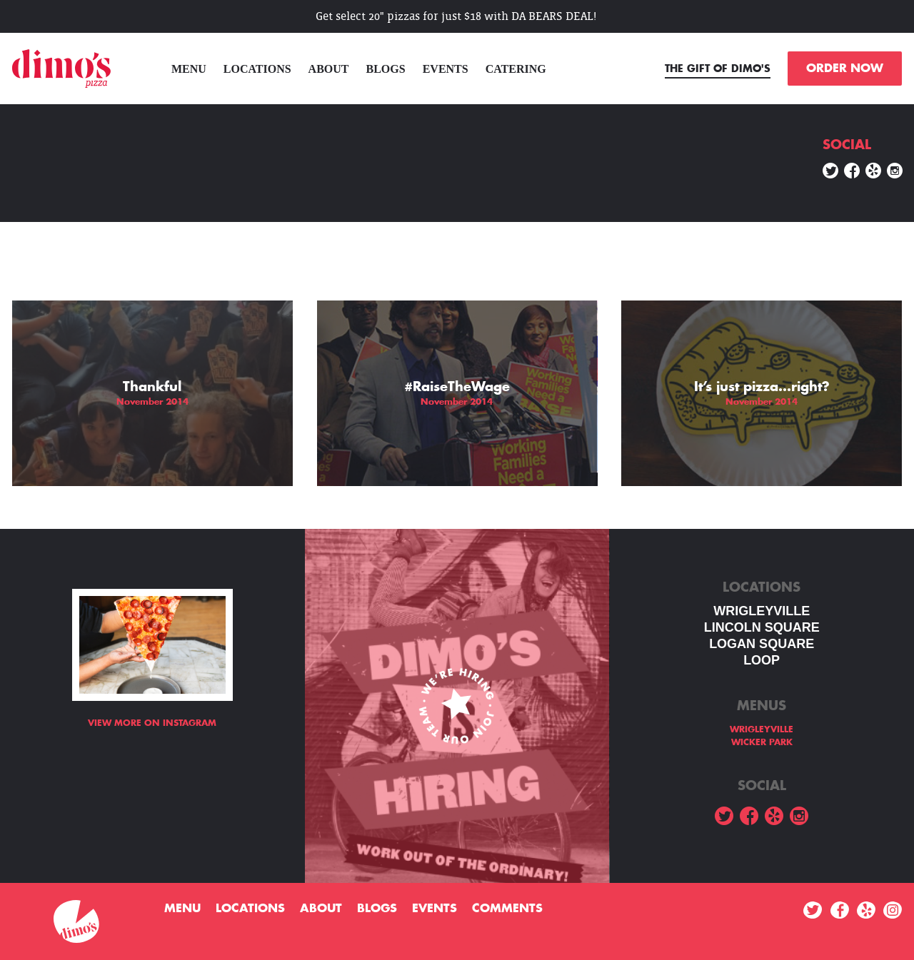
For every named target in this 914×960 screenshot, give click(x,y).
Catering (516, 69)
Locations (257, 69)
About (328, 69)
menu (188, 69)
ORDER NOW (844, 68)
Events (445, 69)
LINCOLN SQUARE (762, 627)
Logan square (761, 644)
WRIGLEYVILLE (761, 611)
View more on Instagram (152, 723)
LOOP (761, 660)
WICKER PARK (762, 742)
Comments (507, 908)
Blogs (386, 69)
